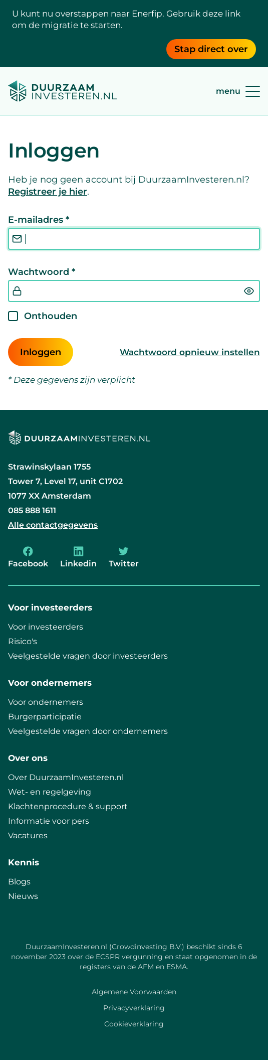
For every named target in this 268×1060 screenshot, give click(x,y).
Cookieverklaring (134, 1023)
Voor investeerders (45, 627)
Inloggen (40, 352)
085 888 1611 (32, 510)
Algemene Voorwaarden (134, 991)
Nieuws (23, 896)
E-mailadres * (38, 219)
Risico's (22, 641)
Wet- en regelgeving (49, 792)
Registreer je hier (47, 191)
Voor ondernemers (45, 702)
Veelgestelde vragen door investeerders (88, 656)
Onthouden (50, 316)
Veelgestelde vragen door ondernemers (88, 731)
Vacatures (28, 835)
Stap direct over (211, 49)
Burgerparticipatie (45, 716)
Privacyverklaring (134, 1007)
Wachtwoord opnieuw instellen (190, 352)
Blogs (19, 881)
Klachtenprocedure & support (68, 806)
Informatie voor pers (48, 821)
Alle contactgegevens (53, 525)
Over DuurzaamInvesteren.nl (66, 777)
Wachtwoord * (41, 271)
